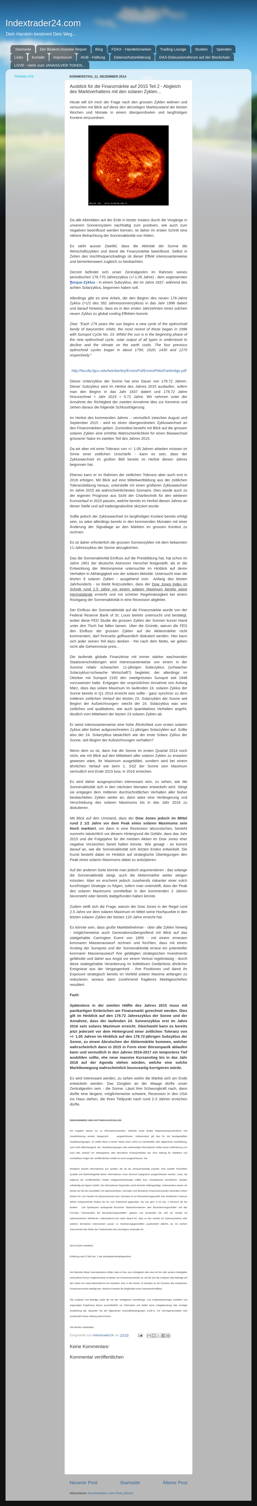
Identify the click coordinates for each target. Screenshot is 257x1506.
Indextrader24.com (43, 23)
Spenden (223, 49)
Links (18, 57)
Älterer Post (175, 1482)
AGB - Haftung (93, 57)
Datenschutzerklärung (132, 57)
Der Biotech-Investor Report (63, 49)
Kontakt (38, 57)
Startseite (23, 49)
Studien (201, 49)
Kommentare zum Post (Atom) (111, 1493)
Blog (99, 49)
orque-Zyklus (83, 282)
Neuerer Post (83, 1482)
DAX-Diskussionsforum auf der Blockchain (194, 57)
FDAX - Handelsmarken (131, 49)
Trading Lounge (173, 49)
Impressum (62, 57)
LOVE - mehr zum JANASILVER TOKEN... (49, 65)
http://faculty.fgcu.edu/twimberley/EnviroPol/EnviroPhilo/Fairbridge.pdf (128, 371)
